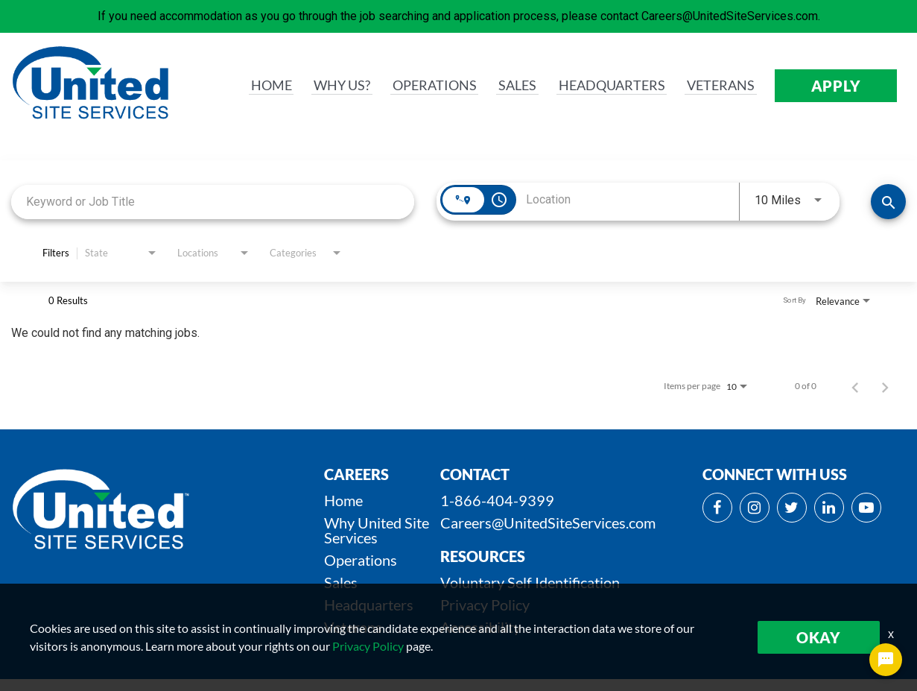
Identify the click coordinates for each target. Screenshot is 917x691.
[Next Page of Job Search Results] (885, 386)
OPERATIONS (417, 86)
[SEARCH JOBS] (888, 201)
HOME (247, 86)
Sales (341, 582)
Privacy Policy (485, 604)
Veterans (353, 627)
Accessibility (480, 627)
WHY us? (320, 86)
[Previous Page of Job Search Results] (855, 386)
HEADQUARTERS (602, 86)
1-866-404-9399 (497, 500)
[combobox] (212, 201)
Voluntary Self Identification (530, 582)
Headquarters (368, 604)
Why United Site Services (376, 530)
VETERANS (718, 86)
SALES (503, 86)
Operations (360, 560)
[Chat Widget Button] (885, 659)
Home (343, 500)
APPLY (836, 86)
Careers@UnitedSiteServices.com (548, 522)
